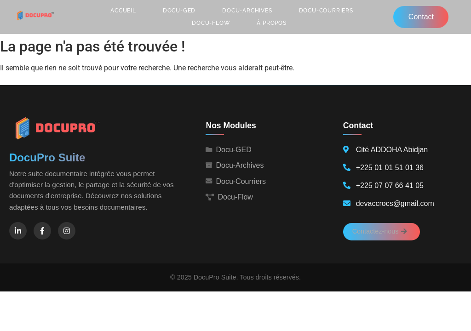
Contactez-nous (379, 231)
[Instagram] (66, 231)
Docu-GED (179, 10)
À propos (271, 23)
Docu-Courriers (326, 10)
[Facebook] (42, 231)
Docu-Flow (211, 23)
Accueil (123, 10)
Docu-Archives (247, 10)
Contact (421, 17)
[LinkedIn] (18, 231)
